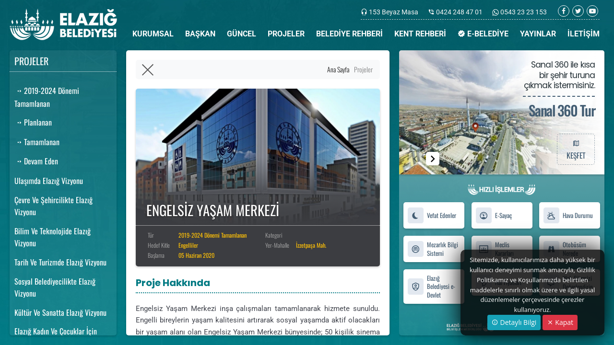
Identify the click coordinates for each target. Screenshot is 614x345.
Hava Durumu (568, 215)
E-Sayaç (493, 215)
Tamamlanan (36, 142)
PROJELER (286, 33)
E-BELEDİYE (483, 33)
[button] (432, 158)
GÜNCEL (241, 33)
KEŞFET (575, 149)
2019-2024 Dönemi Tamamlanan (46, 97)
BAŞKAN (200, 33)
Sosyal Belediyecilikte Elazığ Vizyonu (54, 287)
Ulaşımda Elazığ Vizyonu (48, 180)
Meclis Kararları (494, 248)
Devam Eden (36, 161)
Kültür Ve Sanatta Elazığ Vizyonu (60, 312)
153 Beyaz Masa (393, 12)
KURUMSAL (153, 33)
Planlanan (33, 122)
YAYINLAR (538, 33)
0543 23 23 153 (523, 12)
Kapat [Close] (560, 322)
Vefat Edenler (431, 215)
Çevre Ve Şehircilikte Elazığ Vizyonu (53, 206)
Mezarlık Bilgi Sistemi (432, 248)
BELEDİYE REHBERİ (349, 33)
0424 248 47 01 (459, 12)
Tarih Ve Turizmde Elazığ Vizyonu (60, 262)
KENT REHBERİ (420, 33)
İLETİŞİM (583, 33)
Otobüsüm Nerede (564, 248)
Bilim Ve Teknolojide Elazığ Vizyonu (52, 237)
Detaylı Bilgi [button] (514, 322)
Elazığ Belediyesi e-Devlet (431, 286)
